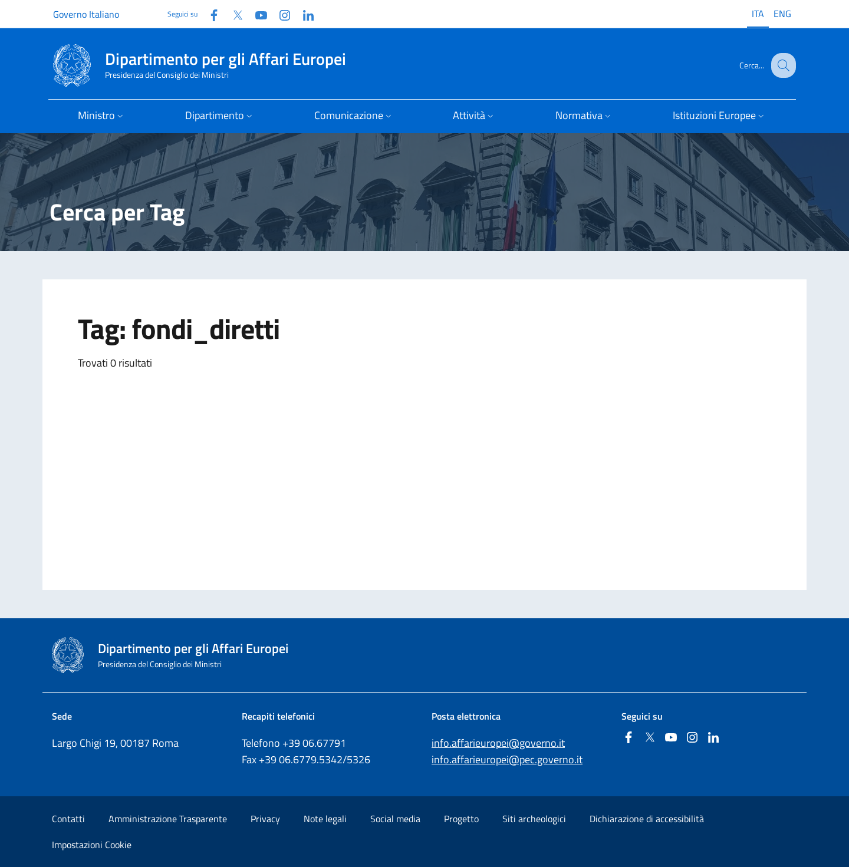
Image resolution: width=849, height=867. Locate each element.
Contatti (68, 819)
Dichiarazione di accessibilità (647, 819)
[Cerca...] (782, 65)
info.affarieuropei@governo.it (498, 743)
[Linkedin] (303, 14)
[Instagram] (280, 14)
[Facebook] (209, 14)
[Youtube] (256, 14)
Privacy (265, 819)
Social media (395, 819)
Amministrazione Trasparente (167, 819)
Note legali (325, 819)
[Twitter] (233, 14)
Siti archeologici (534, 819)
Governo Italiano (86, 14)
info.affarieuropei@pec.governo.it (507, 759)
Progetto (461, 819)
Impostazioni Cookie (91, 845)
